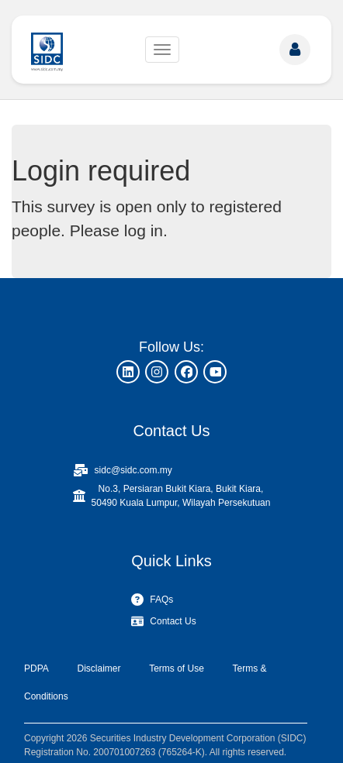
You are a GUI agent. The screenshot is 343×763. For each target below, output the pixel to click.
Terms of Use (176, 668)
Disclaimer (98, 668)
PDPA (36, 668)
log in (143, 230)
